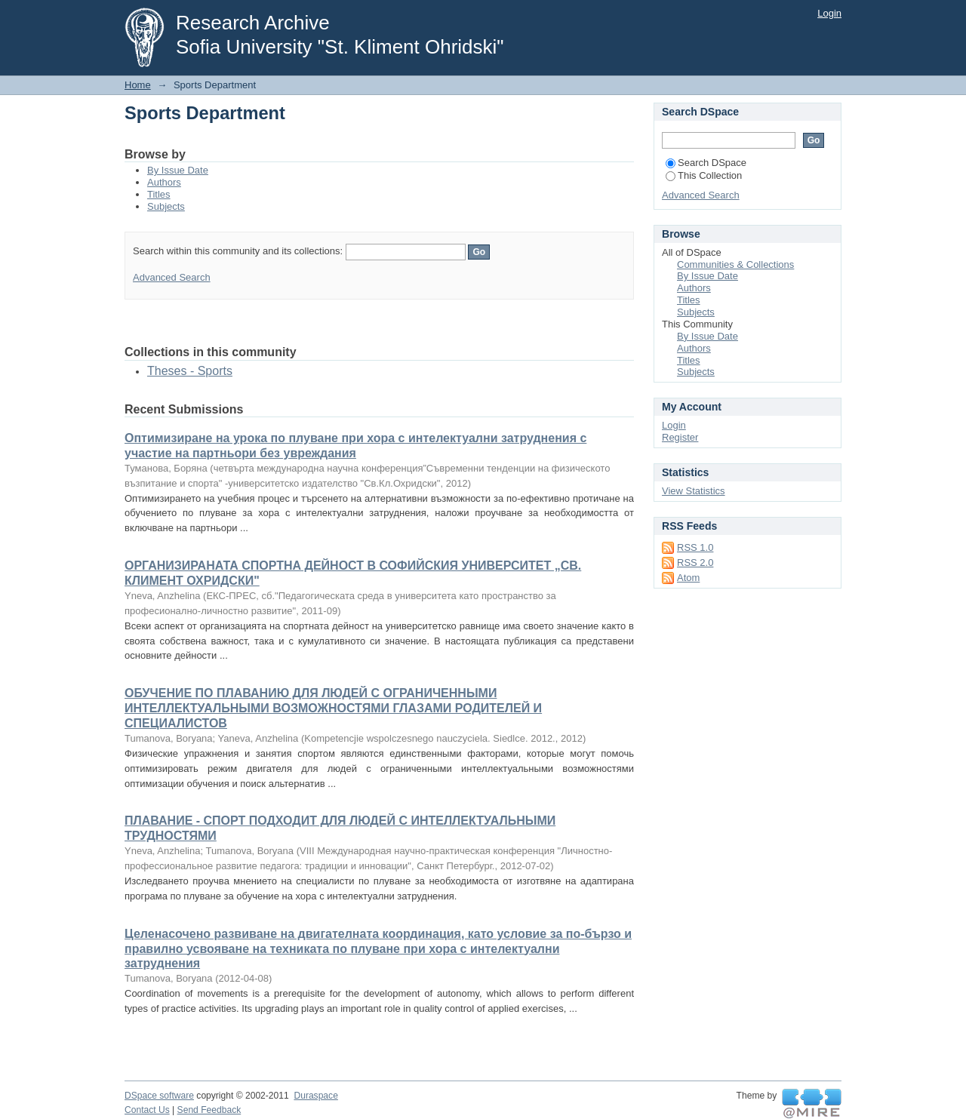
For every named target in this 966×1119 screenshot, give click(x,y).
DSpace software (159, 1095)
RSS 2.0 (695, 562)
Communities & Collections (735, 264)
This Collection (704, 175)
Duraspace (315, 1095)
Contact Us (147, 1110)
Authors (164, 182)
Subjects (166, 206)
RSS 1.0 (695, 547)
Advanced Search (172, 277)
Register (680, 437)
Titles (159, 194)
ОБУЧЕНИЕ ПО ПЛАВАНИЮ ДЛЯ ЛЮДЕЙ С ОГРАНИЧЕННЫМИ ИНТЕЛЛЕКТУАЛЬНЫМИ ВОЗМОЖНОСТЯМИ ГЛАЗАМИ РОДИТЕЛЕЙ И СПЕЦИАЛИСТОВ (333, 708)
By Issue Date (177, 170)
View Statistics (693, 490)
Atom (688, 577)
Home (138, 85)
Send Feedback (209, 1110)
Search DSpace (706, 162)
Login (829, 13)
